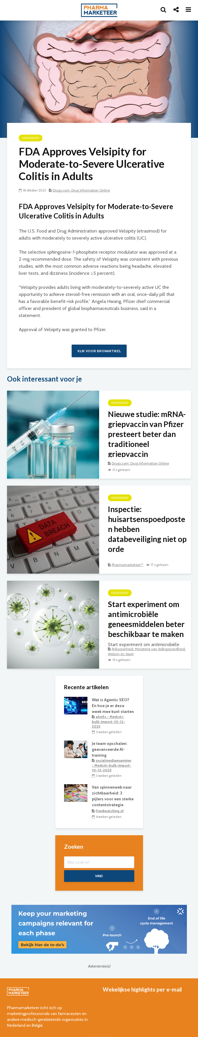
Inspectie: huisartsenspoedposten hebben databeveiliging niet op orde (147, 529)
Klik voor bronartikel (99, 351)
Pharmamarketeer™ (127, 564)
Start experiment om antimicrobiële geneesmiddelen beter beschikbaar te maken (146, 619)
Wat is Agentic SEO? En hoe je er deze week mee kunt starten (113, 705)
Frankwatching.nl (110, 811)
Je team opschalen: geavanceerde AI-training (109, 749)
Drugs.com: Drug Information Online (81, 190)
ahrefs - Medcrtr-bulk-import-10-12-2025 (108, 721)
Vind (99, 876)
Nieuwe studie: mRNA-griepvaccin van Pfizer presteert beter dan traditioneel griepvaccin (147, 434)
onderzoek (30, 138)
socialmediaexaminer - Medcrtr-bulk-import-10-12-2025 (111, 765)
